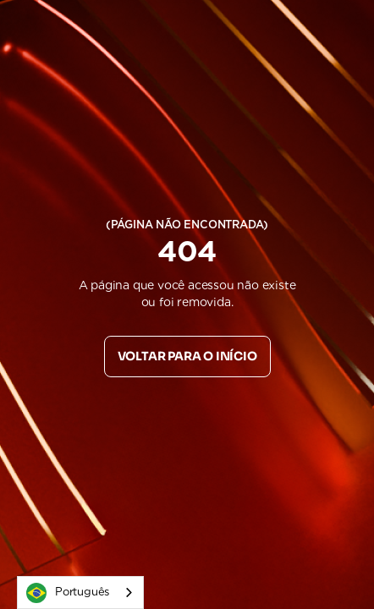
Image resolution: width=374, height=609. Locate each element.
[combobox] (80, 592)
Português (67, 593)
